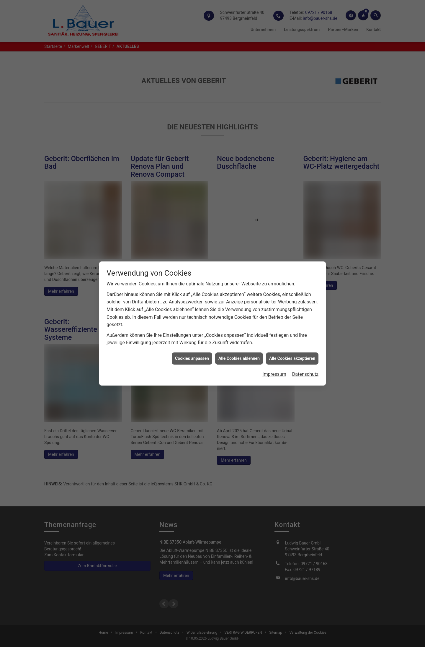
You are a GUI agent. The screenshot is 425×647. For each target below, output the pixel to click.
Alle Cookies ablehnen (239, 346)
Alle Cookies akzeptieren (292, 346)
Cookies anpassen (192, 346)
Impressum (274, 362)
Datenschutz (305, 362)
